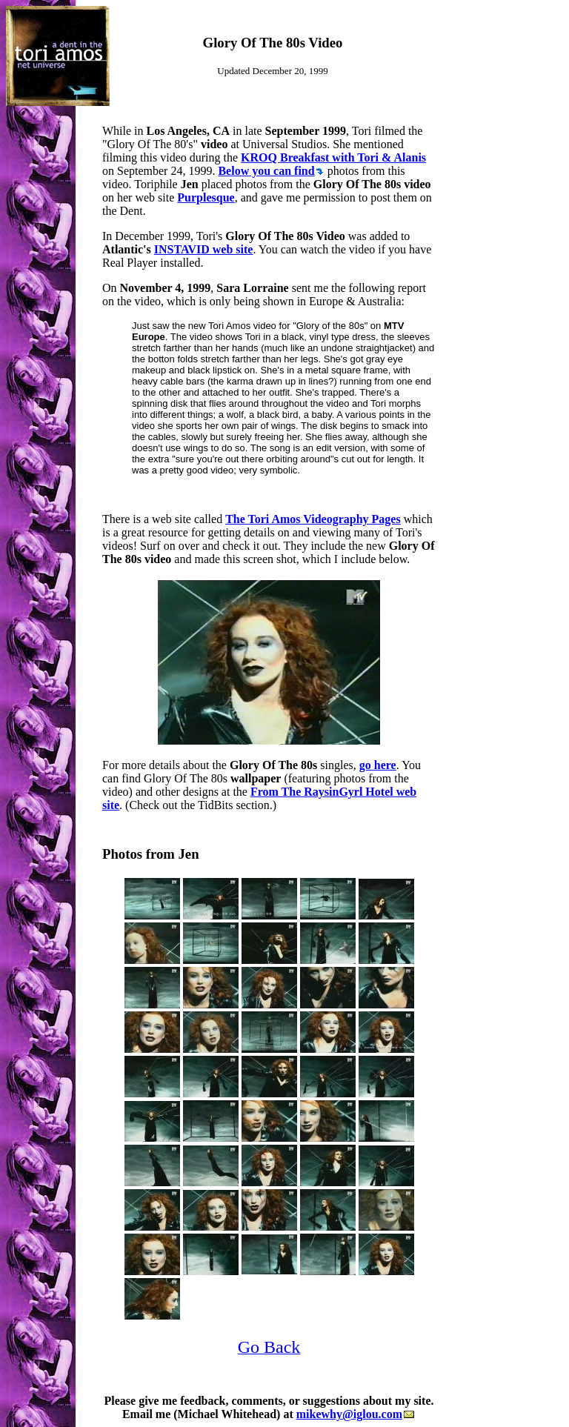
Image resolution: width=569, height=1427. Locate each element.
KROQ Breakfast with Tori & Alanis (333, 157)
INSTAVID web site (203, 249)
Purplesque (205, 197)
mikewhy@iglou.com (355, 1414)
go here (377, 765)
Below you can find (270, 170)
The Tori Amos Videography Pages (312, 519)
